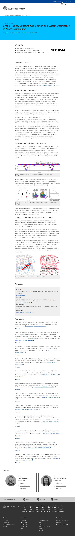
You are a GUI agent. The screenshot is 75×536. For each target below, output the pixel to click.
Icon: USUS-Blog (61, 506)
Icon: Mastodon (43, 506)
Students (5, 520)
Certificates (24, 525)
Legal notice (24, 520)
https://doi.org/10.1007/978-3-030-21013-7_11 (37, 447)
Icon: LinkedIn (55, 506)
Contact (54, 498)
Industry (5, 525)
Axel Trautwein (20, 311)
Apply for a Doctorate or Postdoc (45, 526)
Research (6, 14)
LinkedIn (26, 498)
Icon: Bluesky (37, 506)
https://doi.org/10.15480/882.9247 (24, 339)
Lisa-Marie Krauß (29, 311)
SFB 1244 (54, 298)
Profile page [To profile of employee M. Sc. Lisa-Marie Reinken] (59, 482)
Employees (6, 521)
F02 (67, 1)
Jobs (40, 523)
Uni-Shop (41, 529)
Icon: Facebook (25, 506)
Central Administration (62, 523)
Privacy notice (24, 521)
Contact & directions (44, 520)
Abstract (18, 327)
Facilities (58, 521)
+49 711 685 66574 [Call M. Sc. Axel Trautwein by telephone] (25, 485)
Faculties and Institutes (62, 520)
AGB (22, 527)
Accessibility (24, 523)
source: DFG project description (50, 84)
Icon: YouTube (49, 506)
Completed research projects (14, 14)
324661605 (27, 302)
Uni (57, 1)
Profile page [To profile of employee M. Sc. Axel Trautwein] (23, 482)
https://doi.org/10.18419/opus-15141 (36, 325)
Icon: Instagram (31, 506)
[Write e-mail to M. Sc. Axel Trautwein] (22, 488)
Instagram (41, 498)
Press (40, 521)
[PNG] (58, 49)
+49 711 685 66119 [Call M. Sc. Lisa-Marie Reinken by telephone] (61, 485)
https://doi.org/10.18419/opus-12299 (44, 386)
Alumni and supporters (9, 523)
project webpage (20, 294)
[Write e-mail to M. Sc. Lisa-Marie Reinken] (57, 488)
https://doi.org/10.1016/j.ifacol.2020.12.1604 (26, 408)
